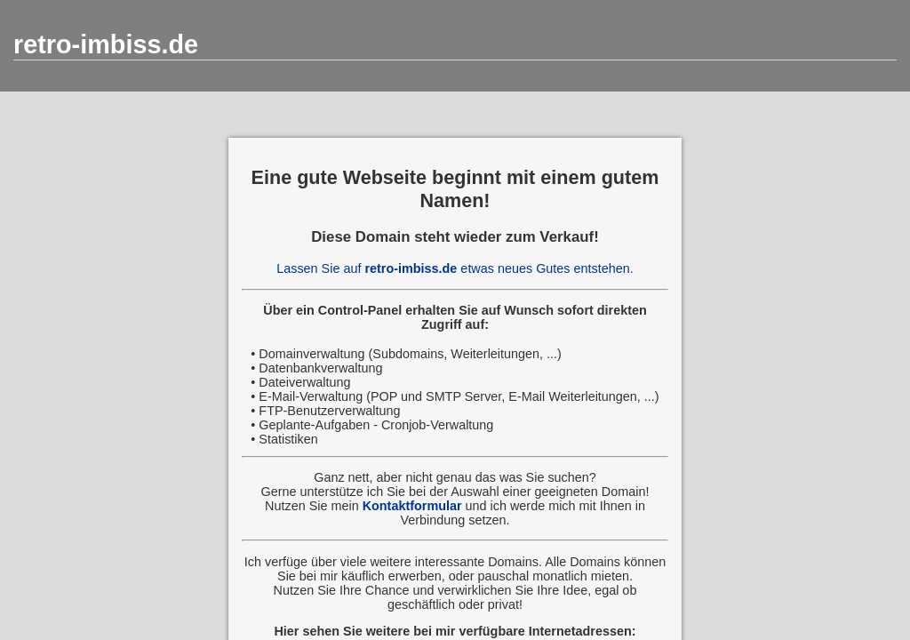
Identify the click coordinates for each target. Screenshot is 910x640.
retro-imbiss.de (105, 44)
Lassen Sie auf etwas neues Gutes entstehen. (455, 268)
